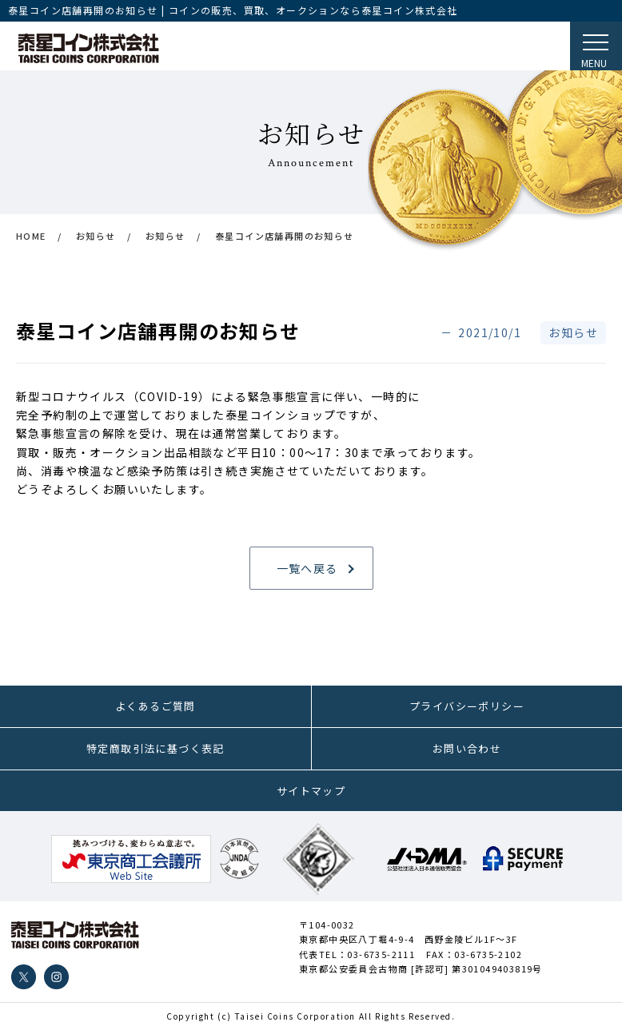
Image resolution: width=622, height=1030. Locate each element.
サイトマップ (311, 790)
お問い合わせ (467, 748)
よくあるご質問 (155, 706)
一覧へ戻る (307, 568)
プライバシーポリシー (466, 706)
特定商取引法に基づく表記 (155, 748)
